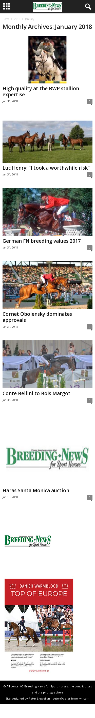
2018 (17, 19)
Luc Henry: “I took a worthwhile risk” (46, 168)
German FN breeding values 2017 (42, 241)
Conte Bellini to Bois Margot (36, 393)
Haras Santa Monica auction (36, 490)
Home (6, 19)
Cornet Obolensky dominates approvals (37, 317)
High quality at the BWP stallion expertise (41, 91)
